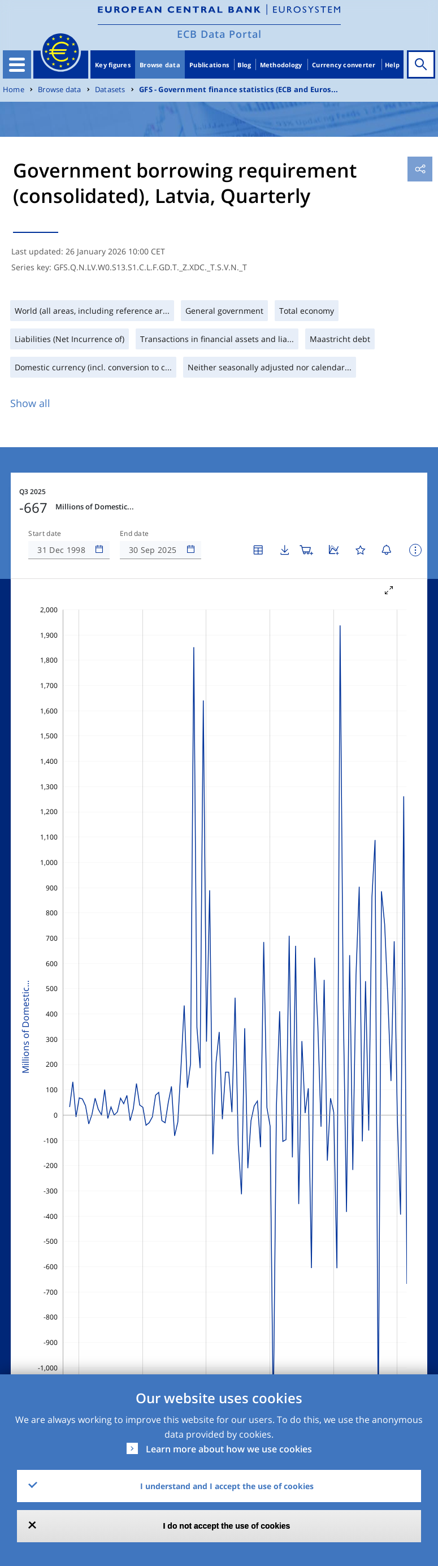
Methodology (281, 64)
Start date (44, 533)
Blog (244, 64)
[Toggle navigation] (17, 64)
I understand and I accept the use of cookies (227, 1486)
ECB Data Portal (219, 34)
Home (13, 89)
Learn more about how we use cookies (229, 1449)
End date (134, 533)
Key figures (113, 64)
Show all (30, 403)
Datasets (110, 89)
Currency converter (344, 64)
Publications (209, 64)
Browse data (160, 64)
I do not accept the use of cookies (226, 1525)
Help (392, 64)
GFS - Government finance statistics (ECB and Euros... (238, 89)
